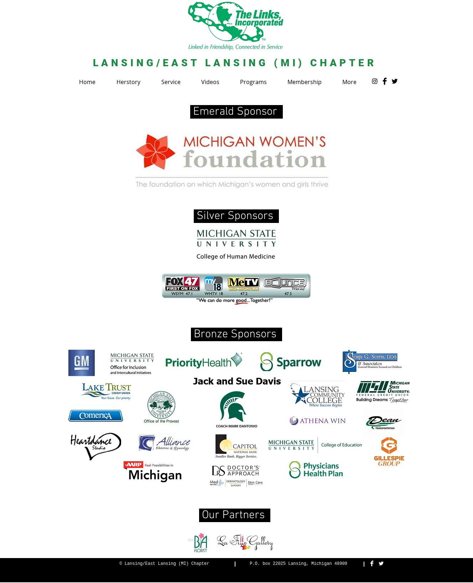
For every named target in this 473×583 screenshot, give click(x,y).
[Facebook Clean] (372, 563)
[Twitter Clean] (381, 563)
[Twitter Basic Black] (394, 81)
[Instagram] (374, 81)
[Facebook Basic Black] (384, 81)
